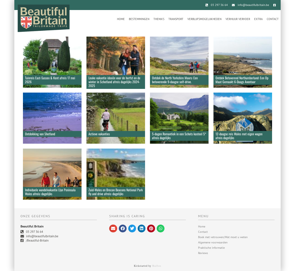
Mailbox (156, 266)
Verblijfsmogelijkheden (204, 19)
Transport (175, 19)
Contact (273, 19)
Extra (258, 19)
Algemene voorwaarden (213, 242)
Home (121, 19)
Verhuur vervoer (238, 19)
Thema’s (158, 19)
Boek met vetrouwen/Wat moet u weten (223, 237)
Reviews (203, 253)
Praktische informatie (211, 248)
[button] (113, 228)
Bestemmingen (139, 19)
